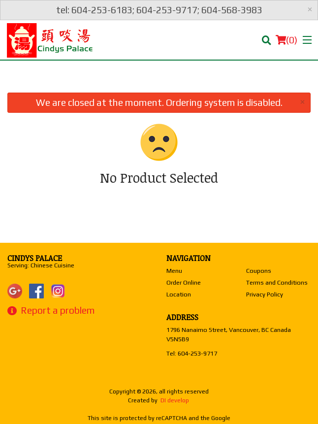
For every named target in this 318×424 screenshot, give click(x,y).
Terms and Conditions (277, 282)
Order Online (183, 282)
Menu (174, 270)
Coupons (258, 270)
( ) (286, 40)
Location (178, 294)
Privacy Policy (264, 294)
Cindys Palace (34, 258)
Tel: (191, 353)
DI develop (174, 400)
